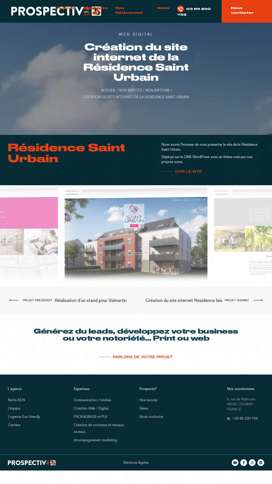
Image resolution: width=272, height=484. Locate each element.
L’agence (65, 8)
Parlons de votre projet (143, 357)
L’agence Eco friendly (24, 417)
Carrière (14, 425)
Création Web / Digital (91, 408)
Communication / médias (92, 400)
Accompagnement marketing (95, 440)
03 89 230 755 (194, 11)
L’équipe (14, 408)
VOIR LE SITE (188, 172)
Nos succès (148, 400)
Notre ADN (16, 400)
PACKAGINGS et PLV (90, 417)
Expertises (95, 8)
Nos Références (129, 10)
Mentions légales (136, 462)
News (163, 8)
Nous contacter (242, 10)
